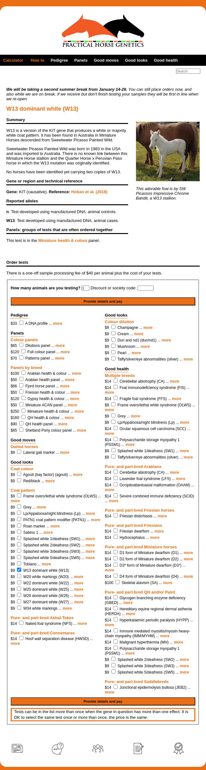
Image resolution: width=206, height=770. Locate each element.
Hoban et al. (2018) (89, 191)
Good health (166, 60)
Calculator (13, 60)
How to (37, 60)
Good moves (106, 60)
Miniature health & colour (62, 240)
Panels (80, 60)
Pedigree (59, 60)
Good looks (136, 60)
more (57, 323)
